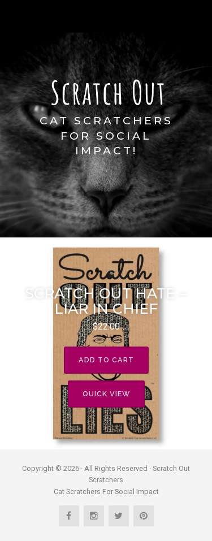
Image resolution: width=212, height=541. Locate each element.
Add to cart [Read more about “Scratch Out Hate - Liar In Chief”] (106, 360)
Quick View (106, 393)
